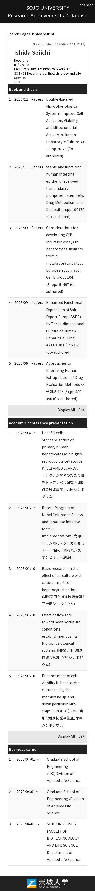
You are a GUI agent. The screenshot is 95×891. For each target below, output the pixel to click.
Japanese (86, 4)
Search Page (18, 33)
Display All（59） (72, 736)
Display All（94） (72, 409)
